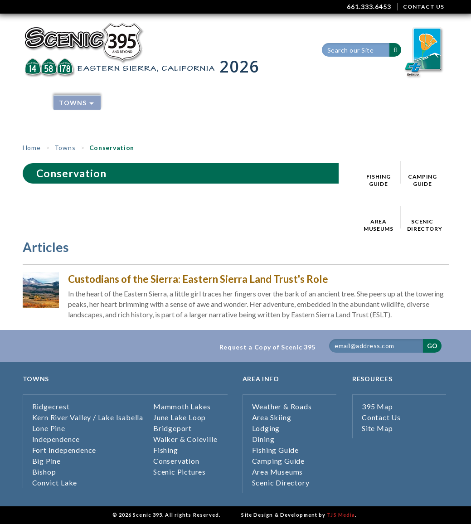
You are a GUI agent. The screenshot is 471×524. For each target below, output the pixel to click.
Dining (305, 102)
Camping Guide (278, 460)
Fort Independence (64, 450)
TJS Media (341, 515)
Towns (76, 103)
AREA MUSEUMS (378, 225)
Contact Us (381, 417)
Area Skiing (211, 102)
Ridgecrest (51, 406)
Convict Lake (55, 482)
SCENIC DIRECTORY (422, 225)
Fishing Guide (275, 450)
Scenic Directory (281, 482)
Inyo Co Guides (228, 116)
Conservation (176, 460)
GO (432, 345)
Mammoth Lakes (181, 406)
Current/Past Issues (147, 116)
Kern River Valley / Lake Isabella (87, 417)
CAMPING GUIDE (422, 180)
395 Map (346, 102)
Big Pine (46, 460)
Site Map (377, 428)
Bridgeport (172, 428)
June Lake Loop (179, 417)
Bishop (44, 471)
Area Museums (277, 471)
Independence (56, 439)
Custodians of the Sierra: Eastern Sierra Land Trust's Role (198, 279)
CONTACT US (423, 6)
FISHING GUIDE (378, 180)
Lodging (263, 102)
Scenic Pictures (179, 471)
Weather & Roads (141, 102)
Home (35, 102)
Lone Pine (48, 428)
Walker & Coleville (185, 439)
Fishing (165, 450)
